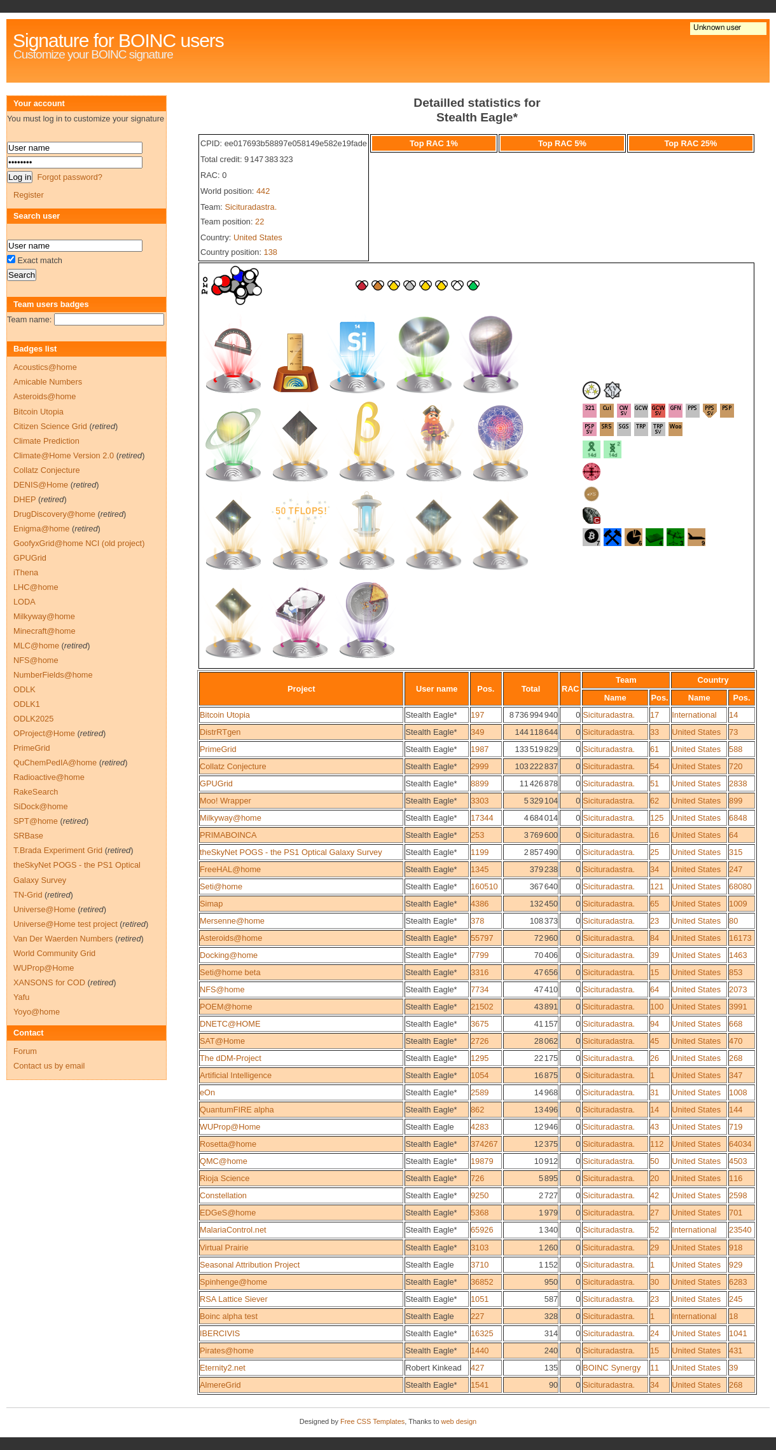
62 (654, 800)
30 (654, 1282)
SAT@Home (222, 1041)
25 (654, 852)
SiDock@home (40, 806)
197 (477, 715)
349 (477, 732)
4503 (738, 1161)
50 (654, 1161)
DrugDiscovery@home (54, 514)
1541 (479, 1385)
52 (654, 1230)
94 (654, 1024)
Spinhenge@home (233, 1282)
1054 (479, 1075)
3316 (479, 972)
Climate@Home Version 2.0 (63, 455)
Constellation (223, 1195)
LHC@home (36, 587)
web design (459, 1421)
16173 (740, 938)
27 (654, 1212)
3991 (738, 1006)
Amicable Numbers (47, 381)
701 (735, 1212)
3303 (479, 800)
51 (654, 783)
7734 (479, 989)
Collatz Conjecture (233, 766)
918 (735, 1247)
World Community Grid (54, 953)
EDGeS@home (228, 1212)
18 (733, 1316)
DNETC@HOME (230, 1024)
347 (735, 1075)
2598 (738, 1195)
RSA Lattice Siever (234, 1299)
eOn (207, 1092)
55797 (482, 938)
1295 (479, 1058)
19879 (482, 1161)
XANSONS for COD (49, 982)
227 (477, 1316)
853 (735, 972)
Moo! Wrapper (225, 800)
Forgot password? (69, 177)
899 (735, 800)
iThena (25, 572)
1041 (738, 1333)
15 (654, 972)
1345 (479, 869)
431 (735, 1350)
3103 (479, 1247)
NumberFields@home (53, 675)
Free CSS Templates (372, 1421)
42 (654, 1195)
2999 (479, 766)
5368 (479, 1212)
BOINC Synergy (612, 1367)
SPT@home (35, 821)
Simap (211, 903)
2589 (479, 1092)
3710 (479, 1264)
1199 (479, 852)
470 (735, 1041)
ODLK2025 (33, 718)
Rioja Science (224, 1178)
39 (654, 955)
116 (735, 1178)
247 (735, 869)
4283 (479, 1127)
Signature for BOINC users (118, 40)
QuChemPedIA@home (55, 762)
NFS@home (222, 989)
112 (656, 1144)
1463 (738, 955)
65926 (482, 1230)
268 (735, 1058)
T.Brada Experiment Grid (57, 850)
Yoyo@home (36, 1011)
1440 (479, 1350)
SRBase (28, 835)
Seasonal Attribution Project (250, 1264)
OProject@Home (44, 733)
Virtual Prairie (224, 1247)
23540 (740, 1230)
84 (654, 938)
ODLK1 (26, 704)
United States (257, 237)
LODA (24, 601)
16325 (482, 1333)
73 (733, 732)
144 (735, 1109)
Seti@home (221, 886)
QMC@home (223, 1161)
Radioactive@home (49, 777)
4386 (479, 903)
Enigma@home (41, 528)
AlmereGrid (220, 1385)
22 (259, 221)
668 (735, 1024)
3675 (479, 1024)
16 (654, 835)
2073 (738, 989)
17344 (482, 818)
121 (656, 886)
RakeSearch (35, 792)
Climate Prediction (46, 441)
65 (654, 903)
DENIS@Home (40, 484)
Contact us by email (49, 1065)
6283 (738, 1282)
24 (654, 1333)
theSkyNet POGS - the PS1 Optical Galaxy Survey (291, 852)
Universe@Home (44, 909)
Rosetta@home (228, 1144)
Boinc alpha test (229, 1316)
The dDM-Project (230, 1058)
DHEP (24, 499)
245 (735, 1299)
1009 (738, 903)
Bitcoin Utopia (225, 715)
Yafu (21, 997)
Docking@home (229, 955)
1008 (738, 1092)
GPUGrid (216, 783)
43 (654, 1127)
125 (656, 818)
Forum (25, 1051)
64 (733, 835)
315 (735, 852)
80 (733, 921)
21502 (482, 1006)
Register (28, 195)
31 (654, 1092)
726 (477, 1178)
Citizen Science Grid (50, 426)
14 (733, 715)
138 (270, 252)
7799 (479, 955)
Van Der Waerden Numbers (63, 938)
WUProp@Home (230, 1127)
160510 (484, 886)
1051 (479, 1299)
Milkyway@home (230, 818)
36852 (482, 1282)
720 (735, 766)
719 (735, 1127)
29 (654, 1247)
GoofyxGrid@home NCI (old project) (78, 543)
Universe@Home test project (65, 924)
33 (654, 732)
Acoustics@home (45, 367)
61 (654, 749)
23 (654, 921)
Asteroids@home (231, 938)
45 (654, 1041)
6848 (738, 818)
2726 (479, 1041)
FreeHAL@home (230, 869)
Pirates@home (227, 1350)
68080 (740, 886)
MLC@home (36, 645)
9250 (479, 1195)
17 (654, 715)
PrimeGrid (218, 749)
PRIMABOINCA (228, 835)
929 (735, 1264)
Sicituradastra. (251, 207)
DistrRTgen (220, 732)
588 (735, 749)
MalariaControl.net (233, 1230)
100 (656, 1006)
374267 (484, 1144)
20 (654, 1178)
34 (654, 869)
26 (654, 1058)
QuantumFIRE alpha (237, 1109)
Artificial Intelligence (236, 1075)
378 (477, 921)
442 (263, 191)
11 (654, 1367)
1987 (479, 749)
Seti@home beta (230, 972)
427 (477, 1367)
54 (654, 766)
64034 (740, 1144)
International (694, 715)
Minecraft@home (44, 631)
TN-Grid (28, 894)
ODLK (24, 689)
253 (477, 835)
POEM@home (226, 1006)
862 (477, 1109)
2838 (738, 783)
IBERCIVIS (220, 1333)
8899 (479, 783)
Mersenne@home (232, 921)
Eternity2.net (223, 1367)
